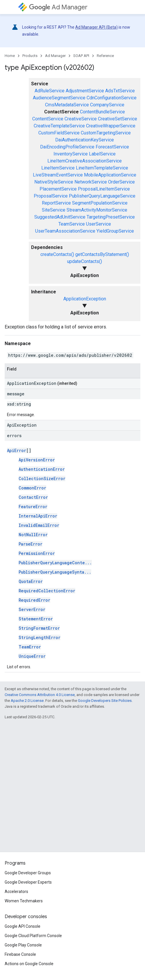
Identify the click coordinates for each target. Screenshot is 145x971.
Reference (105, 55)
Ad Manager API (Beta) (96, 27)
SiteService (53, 210)
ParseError (30, 544)
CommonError (32, 488)
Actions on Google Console (29, 963)
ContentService (47, 119)
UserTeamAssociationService (65, 231)
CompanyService (107, 105)
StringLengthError (39, 637)
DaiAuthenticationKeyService (84, 140)
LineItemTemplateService (102, 168)
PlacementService (58, 189)
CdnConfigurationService (112, 98)
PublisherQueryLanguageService (102, 196)
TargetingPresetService (111, 217)
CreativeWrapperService (110, 126)
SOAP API (81, 55)
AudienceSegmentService (59, 98)
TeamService (71, 224)
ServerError (32, 609)
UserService (98, 224)
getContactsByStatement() (102, 254)
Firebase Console (20, 954)
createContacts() (57, 254)
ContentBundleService (102, 112)
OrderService (121, 182)
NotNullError (33, 534)
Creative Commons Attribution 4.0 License (40, 695)
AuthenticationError (42, 469)
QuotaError (31, 581)
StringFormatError (39, 628)
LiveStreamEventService (58, 175)
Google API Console (22, 926)
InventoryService (70, 154)
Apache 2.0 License (27, 700)
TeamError (30, 647)
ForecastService (112, 147)
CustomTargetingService (106, 133)
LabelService (102, 154)
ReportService (56, 203)
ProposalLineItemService (104, 189)
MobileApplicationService (110, 175)
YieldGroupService (115, 231)
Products (29, 55)
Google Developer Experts (28, 882)
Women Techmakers (24, 901)
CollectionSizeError (42, 478)
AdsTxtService (120, 91)
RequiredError (34, 600)
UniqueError (32, 656)
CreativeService (81, 119)
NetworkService (90, 182)
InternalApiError (38, 516)
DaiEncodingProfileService (67, 147)
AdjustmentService (85, 91)
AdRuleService (50, 91)
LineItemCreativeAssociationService (84, 161)
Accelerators (16, 891)
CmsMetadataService (67, 105)
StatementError (36, 619)
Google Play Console (23, 945)
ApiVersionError (37, 460)
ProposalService (51, 196)
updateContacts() (84, 261)
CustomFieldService (59, 133)
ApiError (16, 450)
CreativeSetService (117, 119)
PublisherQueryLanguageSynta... (55, 572)
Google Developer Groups (28, 872)
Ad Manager (58, 7)
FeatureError (33, 506)
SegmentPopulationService (100, 203)
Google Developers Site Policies (105, 700)
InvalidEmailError (39, 525)
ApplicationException (84, 299)
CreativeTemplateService (59, 126)
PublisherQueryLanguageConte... (55, 562)
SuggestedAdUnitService (59, 217)
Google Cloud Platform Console (33, 935)
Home (10, 55)
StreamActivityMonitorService (97, 210)
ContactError (33, 497)
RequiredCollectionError (47, 590)
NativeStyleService (53, 182)
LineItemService (58, 168)
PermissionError (37, 553)
